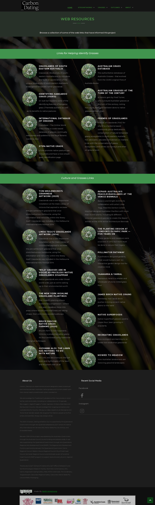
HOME (70, 7)
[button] (71, 7)
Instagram (84, 404)
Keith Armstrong (49, 491)
